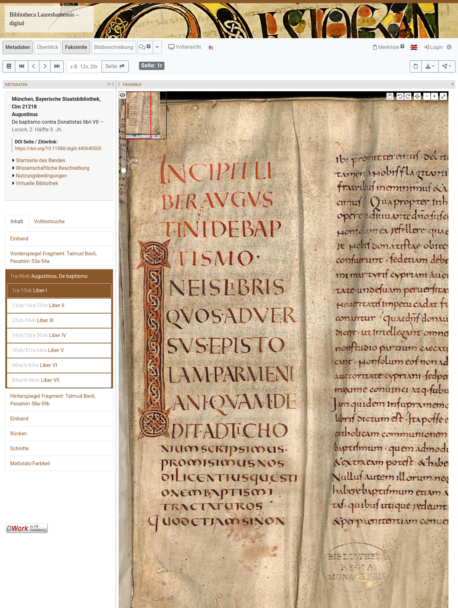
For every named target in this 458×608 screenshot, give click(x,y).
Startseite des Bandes (41, 160)
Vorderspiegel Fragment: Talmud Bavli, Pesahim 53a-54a (53, 257)
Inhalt (16, 221)
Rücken (18, 434)
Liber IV (39, 335)
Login (433, 47)
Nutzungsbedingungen (41, 176)
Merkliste (388, 47)
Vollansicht (184, 47)
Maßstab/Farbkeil (30, 463)
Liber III (32, 320)
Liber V (38, 350)
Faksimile (76, 47)
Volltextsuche (49, 221)
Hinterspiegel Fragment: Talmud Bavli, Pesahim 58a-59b (52, 400)
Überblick (47, 47)
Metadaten (17, 47)
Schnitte (19, 449)
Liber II (38, 305)
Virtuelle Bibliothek (37, 183)
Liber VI (34, 365)
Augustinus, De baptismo (48, 276)
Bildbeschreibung (113, 47)
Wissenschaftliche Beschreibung (52, 168)
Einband (19, 239)
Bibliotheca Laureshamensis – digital (44, 18)
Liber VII (35, 380)
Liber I (29, 290)
